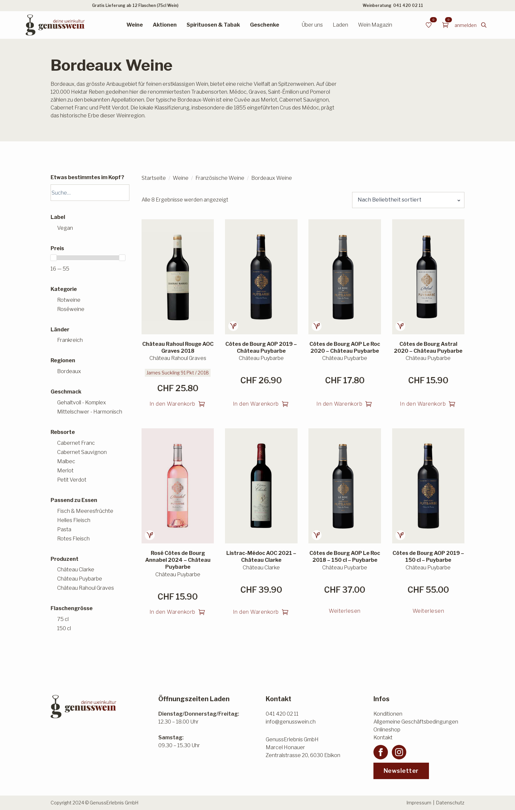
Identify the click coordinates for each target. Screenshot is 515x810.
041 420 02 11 (408, 5)
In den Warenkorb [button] (172, 404)
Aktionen (165, 25)
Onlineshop (386, 730)
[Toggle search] (483, 25)
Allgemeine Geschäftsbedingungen (415, 722)
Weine (134, 25)
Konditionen (387, 714)
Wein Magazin (375, 25)
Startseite (154, 178)
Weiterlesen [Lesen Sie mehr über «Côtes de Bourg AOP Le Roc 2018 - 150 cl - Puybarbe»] (345, 611)
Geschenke (264, 25)
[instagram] (399, 752)
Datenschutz (450, 802)
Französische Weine (219, 178)
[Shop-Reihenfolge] (408, 200)
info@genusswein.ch (291, 722)
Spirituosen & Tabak (213, 25)
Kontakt (382, 737)
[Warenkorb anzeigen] (445, 25)
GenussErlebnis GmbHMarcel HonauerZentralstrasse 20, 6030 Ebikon (303, 747)
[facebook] (380, 752)
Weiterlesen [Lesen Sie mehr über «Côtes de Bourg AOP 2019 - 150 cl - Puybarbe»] (428, 611)
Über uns (312, 25)
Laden (340, 25)
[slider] (53, 257)
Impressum (419, 802)
